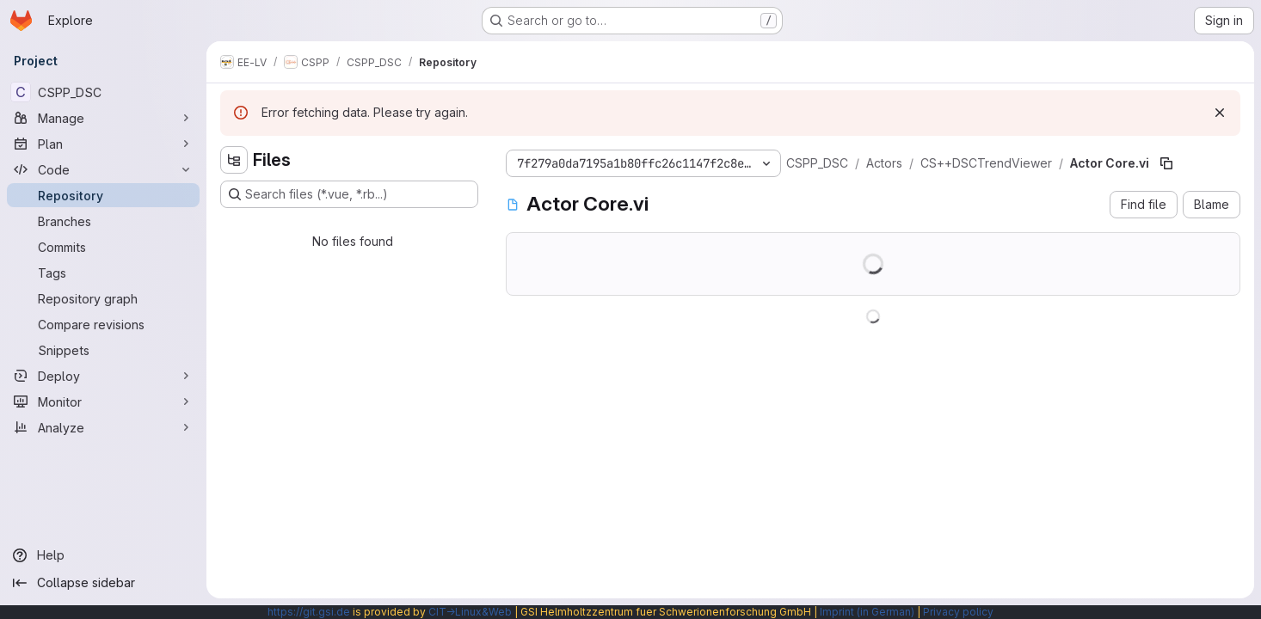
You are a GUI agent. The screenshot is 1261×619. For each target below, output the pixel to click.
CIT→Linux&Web (470, 611)
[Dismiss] (1219, 112)
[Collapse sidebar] (103, 583)
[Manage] (103, 118)
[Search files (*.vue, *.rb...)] (349, 194)
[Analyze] (103, 427)
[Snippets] (103, 350)
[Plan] (103, 144)
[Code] (103, 169)
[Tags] (103, 272)
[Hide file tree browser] (234, 160)
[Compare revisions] (103, 324)
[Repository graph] (103, 298)
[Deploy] (103, 376)
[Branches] (103, 221)
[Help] (103, 555)
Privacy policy (958, 611)
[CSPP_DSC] (103, 92)
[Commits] (103, 247)
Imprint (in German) (867, 611)
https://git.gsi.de (309, 611)
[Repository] (103, 195)
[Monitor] (103, 401)
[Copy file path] (1166, 163)
